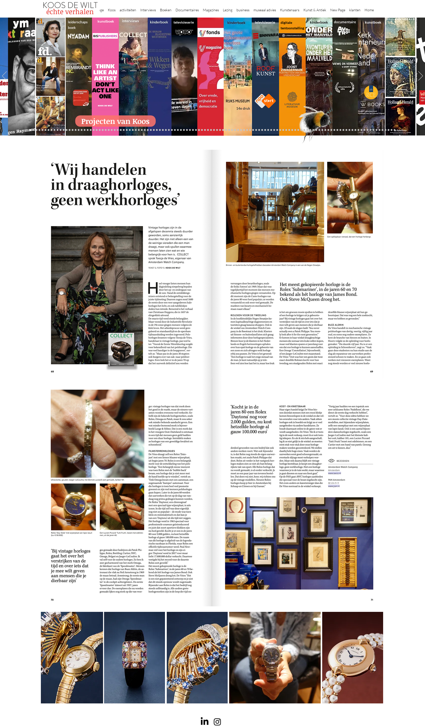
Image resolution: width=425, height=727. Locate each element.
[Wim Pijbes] (256, 130)
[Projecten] (30, 130)
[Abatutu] (229, 130)
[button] (112, 8)
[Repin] (78, 130)
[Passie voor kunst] (394, 130)
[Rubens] (124, 130)
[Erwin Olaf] (100, 130)
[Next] (420, 76)
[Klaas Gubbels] (250, 130)
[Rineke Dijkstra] (211, 130)
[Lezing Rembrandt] (193, 130)
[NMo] (60, 130)
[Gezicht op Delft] (57, 130)
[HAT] (346, 130)
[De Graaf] (51, 130)
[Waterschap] (88, 130)
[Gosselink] (115, 130)
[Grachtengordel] (310, 130)
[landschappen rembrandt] (226, 130)
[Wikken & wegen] (190, 130)
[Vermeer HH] (304, 130)
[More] (142, 130)
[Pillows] (322, 130)
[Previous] (4, 76)
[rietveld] (244, 130)
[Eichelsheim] (63, 130)
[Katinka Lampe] (361, 130)
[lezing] (214, 130)
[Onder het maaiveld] (217, 130)
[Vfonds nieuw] (172, 130)
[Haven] (307, 130)
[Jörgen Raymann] (364, 130)
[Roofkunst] (202, 130)
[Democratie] (97, 130)
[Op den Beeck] (148, 130)
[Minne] (94, 130)
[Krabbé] (181, 130)
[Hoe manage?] (238, 130)
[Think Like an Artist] (157, 130)
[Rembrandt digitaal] (340, 130)
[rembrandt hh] (385, 130)
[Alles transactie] (328, 130)
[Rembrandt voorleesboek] (241, 130)
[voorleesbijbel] (313, 130)
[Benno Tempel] (166, 130)
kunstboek (106, 21)
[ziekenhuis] (301, 130)
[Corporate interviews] (48, 130)
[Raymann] (277, 130)
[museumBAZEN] (103, 130)
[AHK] (109, 130)
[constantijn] (72, 130)
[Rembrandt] (316, 130)
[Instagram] (217, 721)
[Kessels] (75, 130)
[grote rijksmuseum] (205, 130)
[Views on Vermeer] (298, 130)
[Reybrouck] (145, 130)
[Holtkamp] (196, 130)
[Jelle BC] (81, 130)
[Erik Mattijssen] (136, 130)
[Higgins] (163, 130)
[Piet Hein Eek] (367, 130)
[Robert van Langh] (33, 130)
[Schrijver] (85, 130)
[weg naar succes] (208, 130)
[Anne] (45, 130)
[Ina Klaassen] (235, 130)
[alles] (175, 130)
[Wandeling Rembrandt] (289, 130)
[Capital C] (355, 130)
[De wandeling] (118, 130)
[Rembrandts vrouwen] (223, 130)
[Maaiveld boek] (151, 130)
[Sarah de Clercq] (160, 130)
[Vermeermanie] (331, 130)
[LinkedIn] (204, 721)
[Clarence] (373, 130)
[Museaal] (112, 130)
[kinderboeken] (178, 130)
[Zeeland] (391, 130)
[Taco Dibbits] (139, 130)
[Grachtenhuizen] (247, 130)
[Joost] (121, 130)
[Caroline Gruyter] (42, 130)
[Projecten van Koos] (115, 121)
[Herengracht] (187, 130)
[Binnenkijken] (36, 130)
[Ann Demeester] (370, 130)
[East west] (54, 130)
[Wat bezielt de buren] (39, 130)
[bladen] (220, 130)
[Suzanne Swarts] (69, 130)
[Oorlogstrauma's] (286, 130)
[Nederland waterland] (334, 130)
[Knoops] (274, 130)
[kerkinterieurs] (292, 130)
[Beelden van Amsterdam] (106, 130)
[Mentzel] (358, 130)
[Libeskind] (91, 130)
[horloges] (265, 130)
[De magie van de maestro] (271, 130)
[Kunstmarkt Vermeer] (325, 130)
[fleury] (283, 130)
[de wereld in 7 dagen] (232, 130)
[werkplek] (376, 130)
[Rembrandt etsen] (319, 130)
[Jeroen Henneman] (262, 130)
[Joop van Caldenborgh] (280, 130)
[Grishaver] (337, 130)
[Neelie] (349, 130)
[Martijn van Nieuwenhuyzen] (133, 130)
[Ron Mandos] (253, 130)
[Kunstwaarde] (127, 130)
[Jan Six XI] (379, 130)
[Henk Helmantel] (382, 130)
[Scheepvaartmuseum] (199, 130)
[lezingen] (169, 130)
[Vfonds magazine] (66, 130)
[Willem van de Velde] (352, 130)
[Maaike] (295, 130)
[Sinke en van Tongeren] (130, 130)
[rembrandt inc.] (388, 130)
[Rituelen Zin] (343, 130)
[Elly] (184, 130)
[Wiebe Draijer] (268, 130)
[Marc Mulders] (154, 130)
